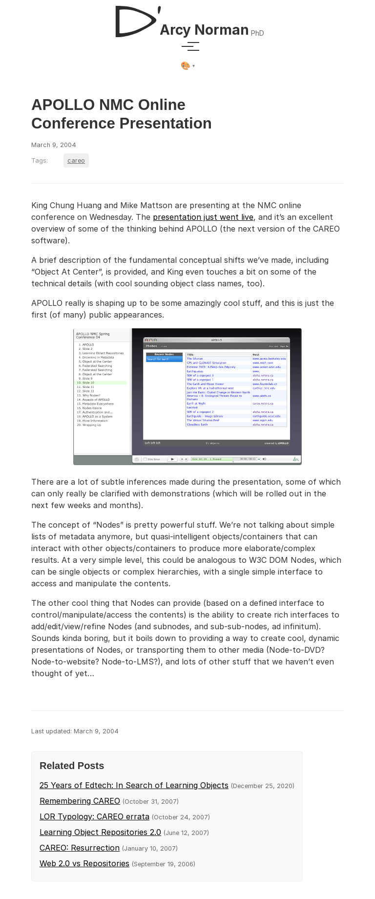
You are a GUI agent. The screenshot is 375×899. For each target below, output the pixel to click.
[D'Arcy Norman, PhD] (187, 17)
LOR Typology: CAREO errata (94, 816)
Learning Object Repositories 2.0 (100, 832)
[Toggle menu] (187, 46)
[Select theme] (187, 66)
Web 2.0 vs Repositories (84, 863)
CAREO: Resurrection (80, 848)
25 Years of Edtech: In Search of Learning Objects (134, 785)
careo (76, 160)
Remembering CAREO (80, 801)
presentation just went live (203, 217)
